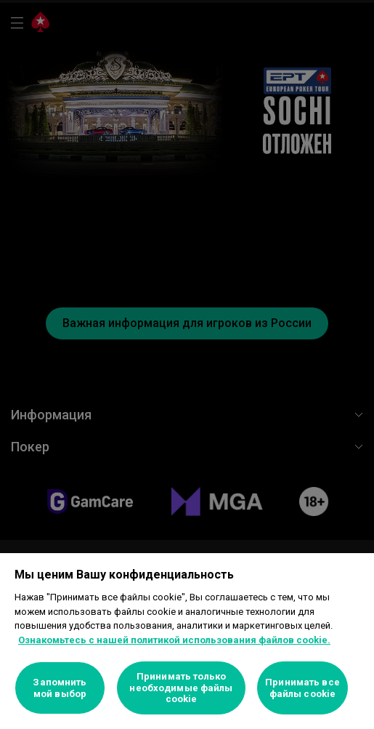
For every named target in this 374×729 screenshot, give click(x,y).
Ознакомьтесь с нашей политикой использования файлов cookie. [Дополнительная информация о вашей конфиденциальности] (174, 640)
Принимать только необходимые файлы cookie (180, 687)
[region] (187, 641)
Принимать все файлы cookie (302, 688)
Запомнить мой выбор (59, 688)
